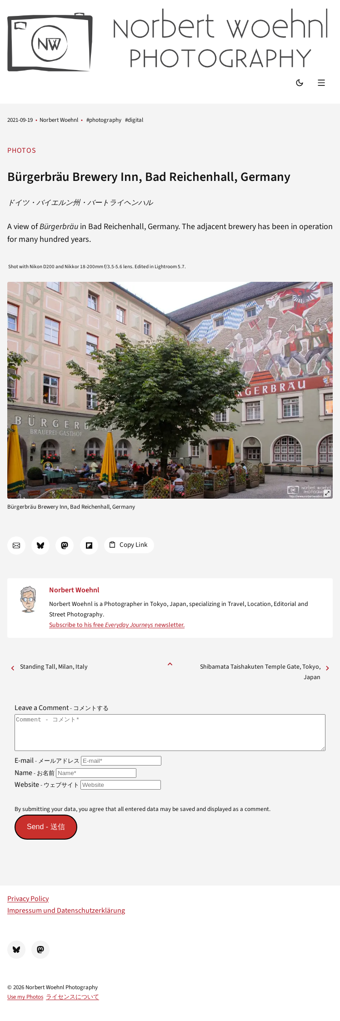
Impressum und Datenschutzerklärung (66, 917)
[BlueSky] (16, 956)
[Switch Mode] (299, 83)
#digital (134, 120)
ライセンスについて (72, 1004)
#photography (103, 120)
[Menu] (322, 83)
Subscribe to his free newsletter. (117, 625)
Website (88, 791)
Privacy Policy (28, 906)
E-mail (88, 767)
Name (75, 779)
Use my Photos (25, 1004)
